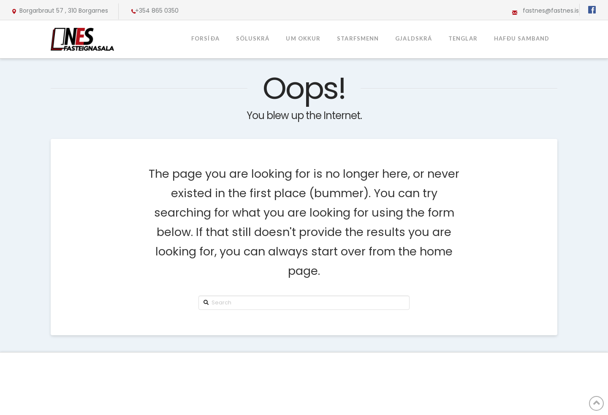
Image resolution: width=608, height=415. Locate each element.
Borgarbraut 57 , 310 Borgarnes (63, 10)
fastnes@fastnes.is (551, 10)
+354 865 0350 (157, 10)
